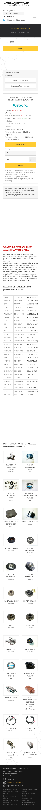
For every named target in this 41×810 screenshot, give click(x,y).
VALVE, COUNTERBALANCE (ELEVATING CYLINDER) (30, 701)
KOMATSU (7, 344)
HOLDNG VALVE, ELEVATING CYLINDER (30, 754)
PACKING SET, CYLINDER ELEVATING (30, 494)
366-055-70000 (19, 381)
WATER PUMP (11, 649)
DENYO (6, 311)
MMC (6, 358)
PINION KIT (11, 753)
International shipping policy (13, 771)
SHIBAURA (7, 368)
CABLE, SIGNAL (11, 673)
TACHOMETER (30, 649)
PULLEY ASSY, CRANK (11, 548)
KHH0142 (17, 378)
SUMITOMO (8, 378)
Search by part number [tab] (20, 28)
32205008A (18, 297)
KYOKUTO (7, 351)
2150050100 (18, 364)
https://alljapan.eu (28, 805)
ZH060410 (17, 317)
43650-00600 (18, 300)
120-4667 (17, 361)
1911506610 (18, 384)
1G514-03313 (18, 347)
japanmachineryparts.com (12, 768)
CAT (5, 304)
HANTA (6, 317)
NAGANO (7, 361)
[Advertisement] (20, 221)
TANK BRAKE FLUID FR (30, 522)
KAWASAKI (7, 337)
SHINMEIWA (8, 374)
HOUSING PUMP (30, 673)
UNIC (6, 391)
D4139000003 (19, 311)
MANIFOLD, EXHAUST (11, 698)
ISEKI (5, 327)
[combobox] (13, 13)
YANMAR (7, 394)
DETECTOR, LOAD (11, 728)
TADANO (7, 381)
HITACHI (7, 321)
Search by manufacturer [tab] (20, 32)
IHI (5, 324)
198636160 (18, 368)
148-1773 (17, 304)
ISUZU (6, 331)
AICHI (6, 297)
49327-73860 (18, 337)
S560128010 (18, 371)
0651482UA (18, 324)
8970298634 (18, 331)
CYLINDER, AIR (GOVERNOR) (11, 466)
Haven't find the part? (20, 80)
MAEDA (6, 354)
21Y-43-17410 (19, 344)
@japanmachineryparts (16, 20)
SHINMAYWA (8, 371)
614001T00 (18, 391)
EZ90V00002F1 (19, 341)
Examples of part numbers (20, 86)
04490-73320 (18, 358)
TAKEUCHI (7, 384)
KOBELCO (7, 341)
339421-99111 (19, 314)
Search (20, 48)
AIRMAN (7, 300)
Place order (20, 144)
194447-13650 (19, 394)
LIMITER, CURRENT (29, 601)
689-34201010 (19, 334)
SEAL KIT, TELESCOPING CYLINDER (30, 467)
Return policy (8, 776)
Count (20, 165)
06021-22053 (18, 307)
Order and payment (10, 774)
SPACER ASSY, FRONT (11, 601)
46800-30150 (18, 354)
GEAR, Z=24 (30, 625)
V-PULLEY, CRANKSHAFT (30, 549)
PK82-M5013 (18, 351)
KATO (6, 334)
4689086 (17, 321)
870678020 (18, 374)
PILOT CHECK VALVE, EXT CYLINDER (11, 523)
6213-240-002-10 (20, 327)
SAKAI (6, 364)
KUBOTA (7, 347)
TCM (5, 388)
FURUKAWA (8, 314)
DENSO (6, 307)
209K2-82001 (18, 388)
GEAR (11, 625)
